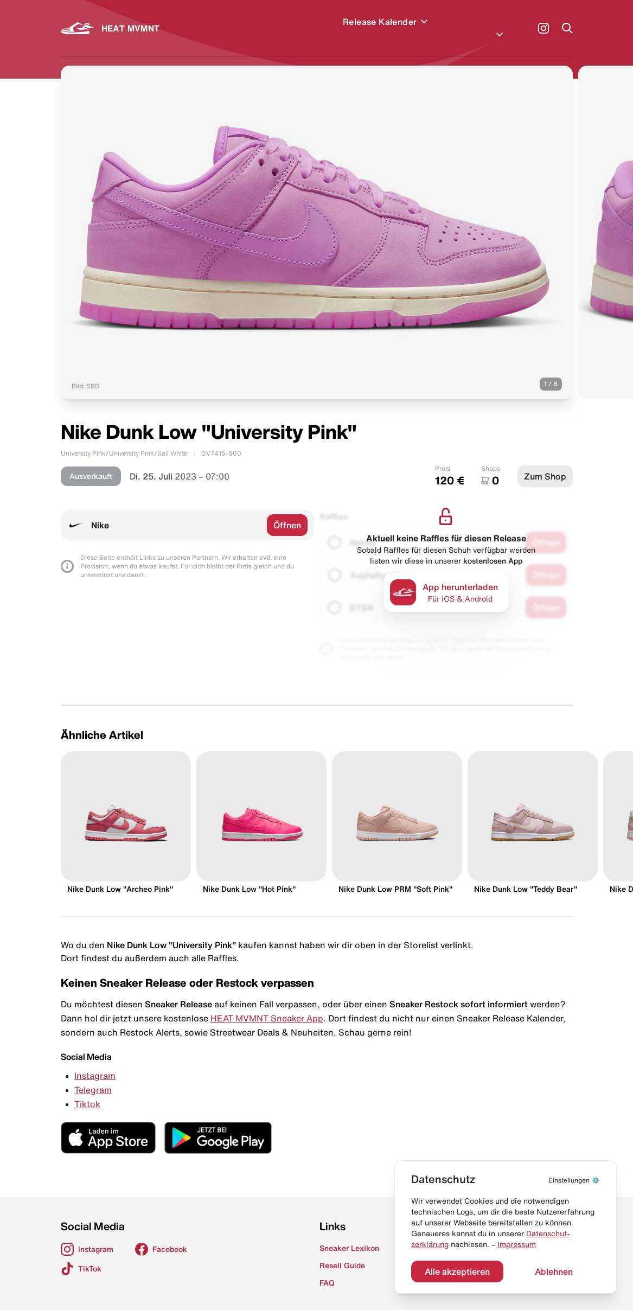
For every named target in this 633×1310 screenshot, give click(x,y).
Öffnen (287, 512)
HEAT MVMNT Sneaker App (266, 1005)
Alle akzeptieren (457, 1271)
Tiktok (87, 1091)
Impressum (516, 1244)
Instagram (95, 1062)
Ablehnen (554, 1271)
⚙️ (574, 1180)
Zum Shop (545, 463)
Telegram (93, 1076)
